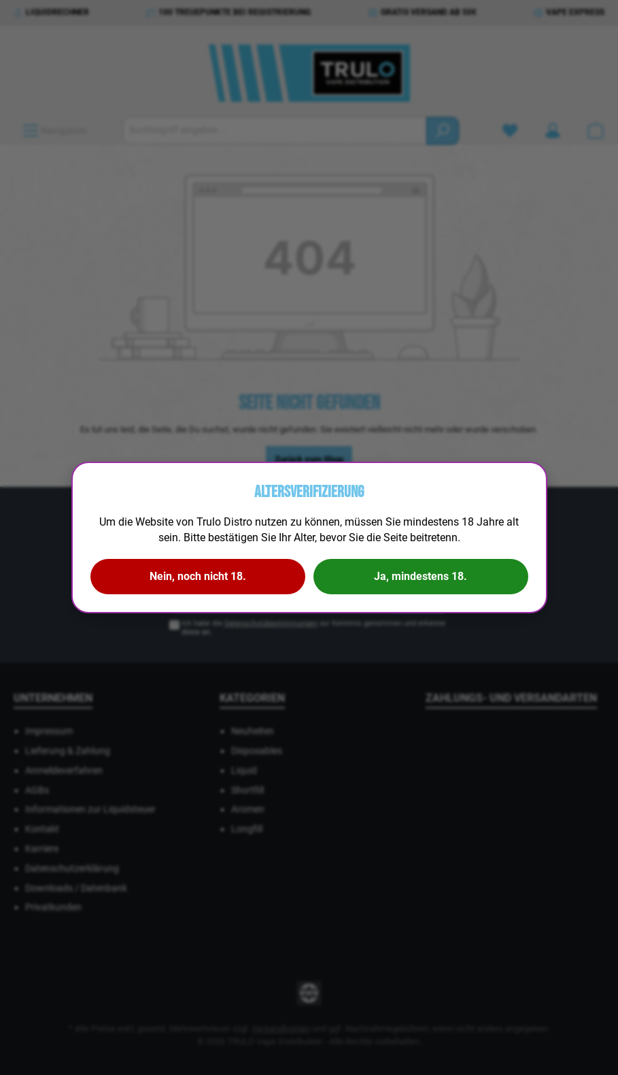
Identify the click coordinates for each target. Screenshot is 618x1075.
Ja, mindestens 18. (420, 576)
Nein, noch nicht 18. (198, 576)
